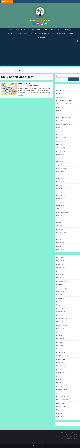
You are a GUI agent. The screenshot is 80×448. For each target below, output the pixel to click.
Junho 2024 (60, 271)
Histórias (52, 29)
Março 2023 (60, 305)
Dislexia (59, 120)
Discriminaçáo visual (62, 117)
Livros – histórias (61, 188)
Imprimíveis (60, 161)
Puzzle (58, 229)
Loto (58, 192)
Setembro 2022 (61, 325)
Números (59, 205)
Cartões (59, 97)
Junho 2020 (60, 416)
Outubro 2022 (60, 322)
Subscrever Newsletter (38, 33)
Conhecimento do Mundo (63, 100)
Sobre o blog (18, 29)
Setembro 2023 (61, 288)
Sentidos (59, 236)
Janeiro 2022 (60, 352)
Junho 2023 (60, 294)
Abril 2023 (59, 301)
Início (10, 29)
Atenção (59, 90)
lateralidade (60, 171)
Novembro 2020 (61, 399)
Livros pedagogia (66, 29)
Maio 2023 (60, 298)
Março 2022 (60, 345)
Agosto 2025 (60, 261)
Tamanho (59, 242)
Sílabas (59, 239)
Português (59, 226)
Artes (58, 87)
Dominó (59, 127)
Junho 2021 (60, 376)
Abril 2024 (59, 278)
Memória (59, 198)
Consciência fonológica (63, 104)
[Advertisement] (40, 54)
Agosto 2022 (60, 328)
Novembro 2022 (61, 318)
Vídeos (58, 249)
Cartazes (59, 93)
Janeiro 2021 (60, 393)
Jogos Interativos (29, 29)
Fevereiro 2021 (61, 389)
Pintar (58, 222)
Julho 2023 (59, 291)
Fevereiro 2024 (61, 281)
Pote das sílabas (24, 84)
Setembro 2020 (61, 406)
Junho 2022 (60, 335)
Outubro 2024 (60, 264)
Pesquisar (58, 76)
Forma (58, 144)
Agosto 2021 (60, 369)
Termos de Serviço (67, 33)
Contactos (26, 33)
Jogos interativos (61, 168)
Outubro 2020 (60, 403)
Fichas (58, 141)
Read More (21, 95)
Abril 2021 (59, 383)
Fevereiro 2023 (61, 308)
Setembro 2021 (61, 366)
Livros (58, 185)
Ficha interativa (61, 137)
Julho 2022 (59, 332)
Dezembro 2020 (61, 396)
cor (58, 107)
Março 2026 (60, 257)
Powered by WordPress (39, 446)
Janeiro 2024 (60, 284)
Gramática (59, 154)
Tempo (59, 246)
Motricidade (60, 202)
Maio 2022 (60, 339)
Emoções (59, 131)
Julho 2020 (59, 413)
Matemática (60, 195)
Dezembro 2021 (61, 355)
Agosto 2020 (60, 410)
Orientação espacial (62, 209)
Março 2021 (60, 386)
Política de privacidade (14, 33)
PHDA (58, 215)
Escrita (58, 134)
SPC (58, 29)
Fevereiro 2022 (61, 349)
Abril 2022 (59, 342)
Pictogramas (60, 219)
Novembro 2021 (61, 359)
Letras (58, 178)
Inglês (58, 165)
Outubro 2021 (60, 362)
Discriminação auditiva (63, 114)
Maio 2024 (60, 274)
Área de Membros (40, 37)
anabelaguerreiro (34, 85)
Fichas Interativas (42, 29)
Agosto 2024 (60, 267)
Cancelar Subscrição (54, 33)
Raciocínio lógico (61, 232)
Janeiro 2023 (60, 311)
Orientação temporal (62, 212)
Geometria (59, 148)
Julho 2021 (59, 372)
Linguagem (60, 181)
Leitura (59, 175)
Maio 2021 (60, 379)
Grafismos (59, 151)
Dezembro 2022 (61, 315)
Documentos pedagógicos (64, 124)
